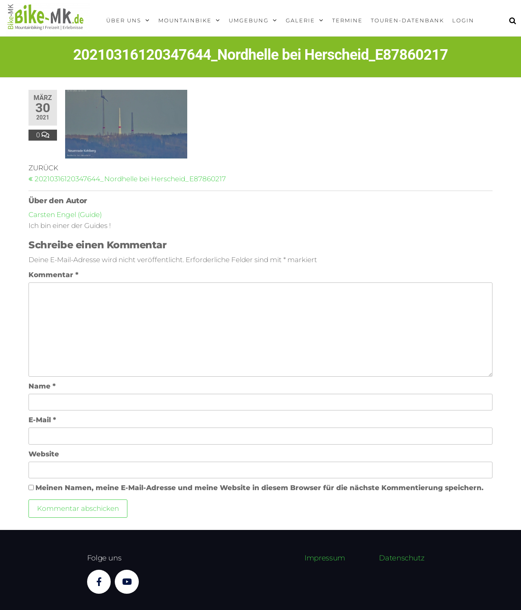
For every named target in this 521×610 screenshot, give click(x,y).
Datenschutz (401, 558)
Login (463, 20)
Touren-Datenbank (407, 20)
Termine (347, 20)
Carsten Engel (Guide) (65, 215)
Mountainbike (185, 20)
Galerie (300, 20)
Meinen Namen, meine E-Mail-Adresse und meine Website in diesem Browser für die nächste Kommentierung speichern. (259, 488)
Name (42, 386)
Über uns (123, 20)
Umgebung (249, 20)
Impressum (324, 558)
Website (43, 454)
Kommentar (53, 275)
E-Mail (42, 420)
